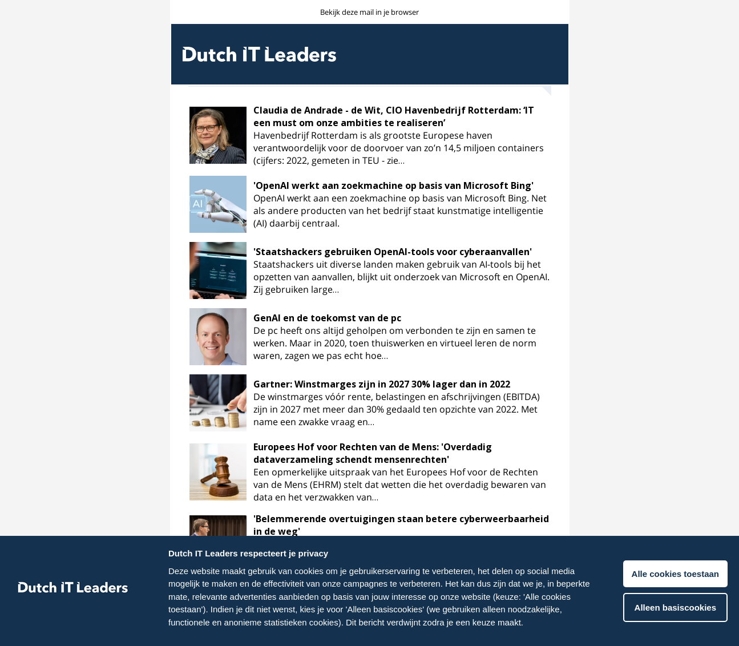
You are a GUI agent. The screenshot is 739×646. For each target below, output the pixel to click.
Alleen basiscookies (675, 607)
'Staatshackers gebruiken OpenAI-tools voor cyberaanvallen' (392, 251)
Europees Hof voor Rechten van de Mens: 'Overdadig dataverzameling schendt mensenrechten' (372, 453)
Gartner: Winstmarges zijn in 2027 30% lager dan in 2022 (381, 384)
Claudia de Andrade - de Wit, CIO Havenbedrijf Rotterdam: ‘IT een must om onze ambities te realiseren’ (393, 116)
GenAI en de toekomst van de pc (327, 318)
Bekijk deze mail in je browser (369, 12)
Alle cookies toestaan (675, 574)
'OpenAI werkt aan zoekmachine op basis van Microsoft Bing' (393, 185)
